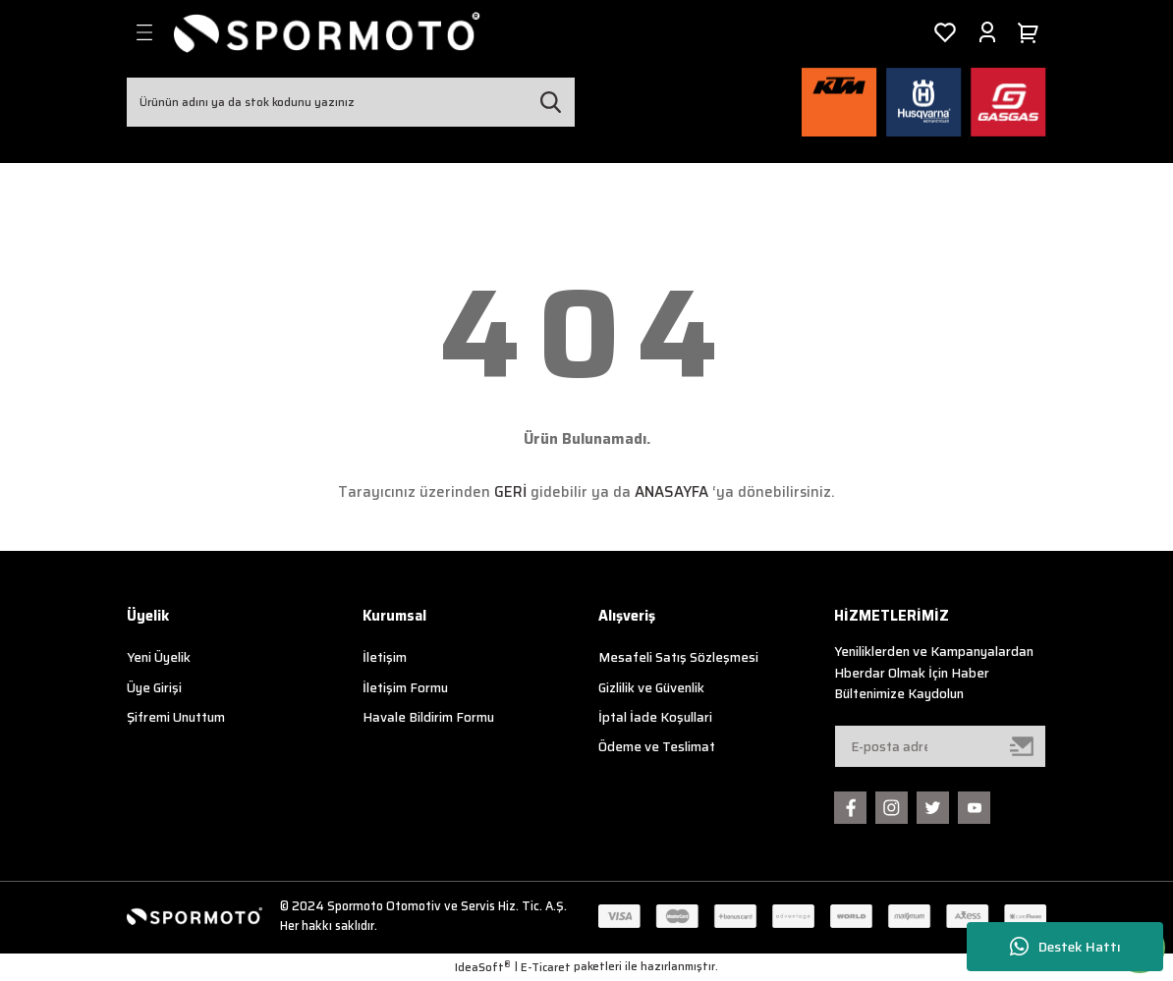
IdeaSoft (483, 967)
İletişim (385, 657)
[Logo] (327, 32)
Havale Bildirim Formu (428, 717)
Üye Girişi (154, 688)
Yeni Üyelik (159, 657)
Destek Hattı (1065, 947)
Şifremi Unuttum (176, 717)
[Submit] (1022, 746)
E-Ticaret (546, 967)
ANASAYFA (671, 492)
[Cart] (1031, 32)
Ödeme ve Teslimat (656, 746)
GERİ (510, 492)
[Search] (351, 102)
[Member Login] (987, 32)
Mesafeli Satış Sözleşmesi (678, 657)
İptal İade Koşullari (655, 717)
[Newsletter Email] (940, 746)
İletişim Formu (405, 688)
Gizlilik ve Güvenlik (651, 688)
